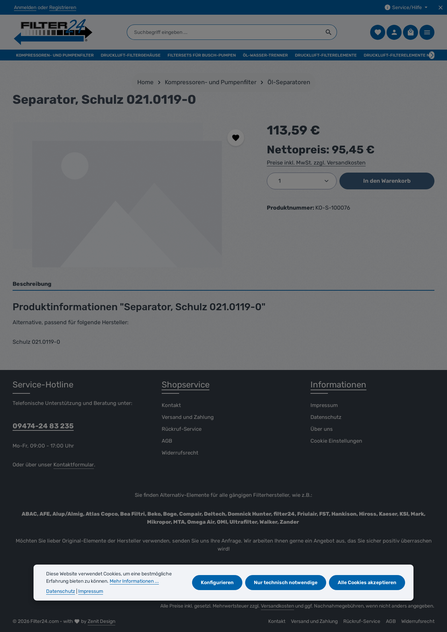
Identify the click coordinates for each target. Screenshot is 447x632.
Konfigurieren (217, 583)
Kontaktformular (73, 465)
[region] (133, 196)
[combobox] (224, 32)
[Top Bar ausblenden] (440, 7)
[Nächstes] (431, 55)
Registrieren (62, 7)
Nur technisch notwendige (285, 583)
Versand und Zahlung (188, 417)
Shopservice (186, 385)
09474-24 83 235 (43, 426)
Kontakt (171, 405)
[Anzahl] (302, 181)
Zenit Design (101, 621)
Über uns (321, 429)
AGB (167, 441)
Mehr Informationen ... (134, 581)
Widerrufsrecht (180, 453)
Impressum (324, 405)
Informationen (338, 385)
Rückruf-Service (181, 429)
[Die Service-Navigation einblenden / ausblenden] (406, 7)
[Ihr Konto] (394, 32)
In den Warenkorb (387, 180)
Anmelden (25, 7)
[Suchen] (329, 32)
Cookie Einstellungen (336, 441)
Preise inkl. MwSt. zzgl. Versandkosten (316, 162)
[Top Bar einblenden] (426, 32)
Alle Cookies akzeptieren (367, 583)
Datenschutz (326, 417)
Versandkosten (277, 606)
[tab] (223, 284)
